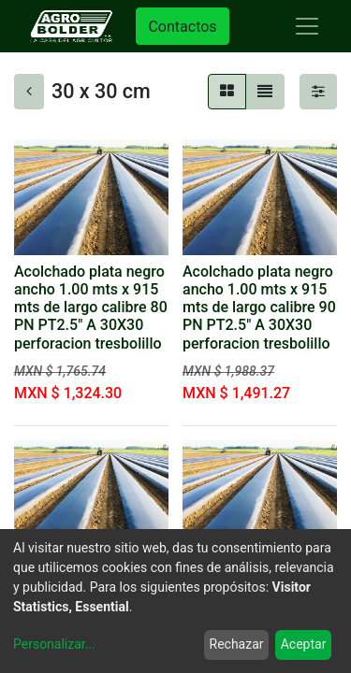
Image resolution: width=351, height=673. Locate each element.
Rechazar (237, 644)
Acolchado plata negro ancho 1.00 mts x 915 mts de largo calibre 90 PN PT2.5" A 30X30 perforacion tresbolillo (259, 307)
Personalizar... (54, 644)
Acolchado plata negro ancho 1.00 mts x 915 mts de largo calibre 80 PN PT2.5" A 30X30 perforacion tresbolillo (91, 307)
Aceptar (304, 644)
